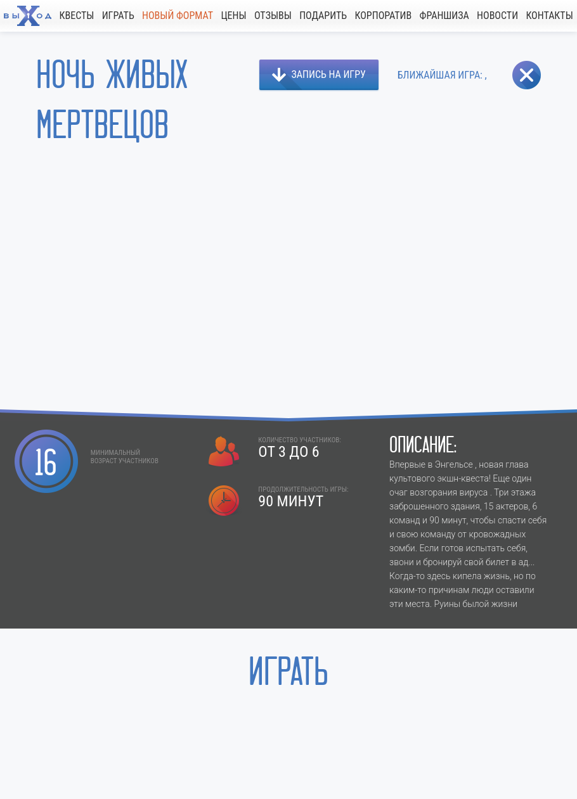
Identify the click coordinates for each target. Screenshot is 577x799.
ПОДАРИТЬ (323, 16)
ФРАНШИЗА (444, 16)
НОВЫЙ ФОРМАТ (177, 16)
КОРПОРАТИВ (383, 16)
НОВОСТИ (497, 16)
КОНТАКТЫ (549, 16)
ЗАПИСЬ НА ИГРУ (329, 74)
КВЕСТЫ (76, 16)
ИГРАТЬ (118, 16)
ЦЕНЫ (233, 16)
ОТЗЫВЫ (273, 16)
